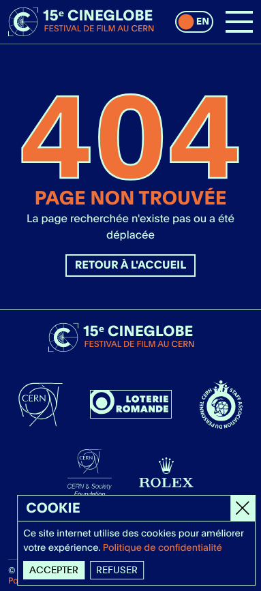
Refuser (117, 569)
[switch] (194, 22)
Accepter (54, 569)
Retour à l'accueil (131, 264)
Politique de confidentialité (163, 548)
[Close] (243, 508)
